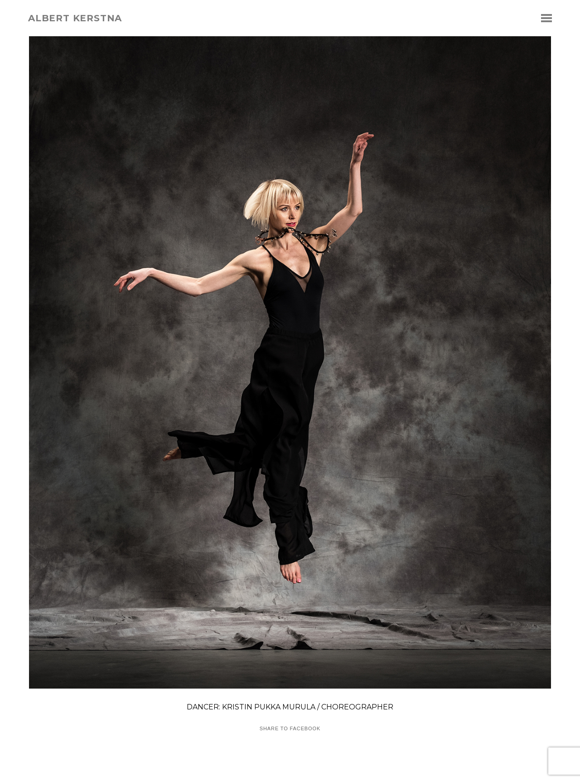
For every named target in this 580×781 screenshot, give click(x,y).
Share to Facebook (290, 728)
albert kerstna (75, 18)
